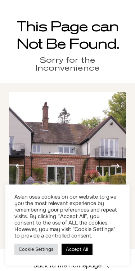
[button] (115, 166)
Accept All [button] (77, 249)
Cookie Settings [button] (36, 249)
